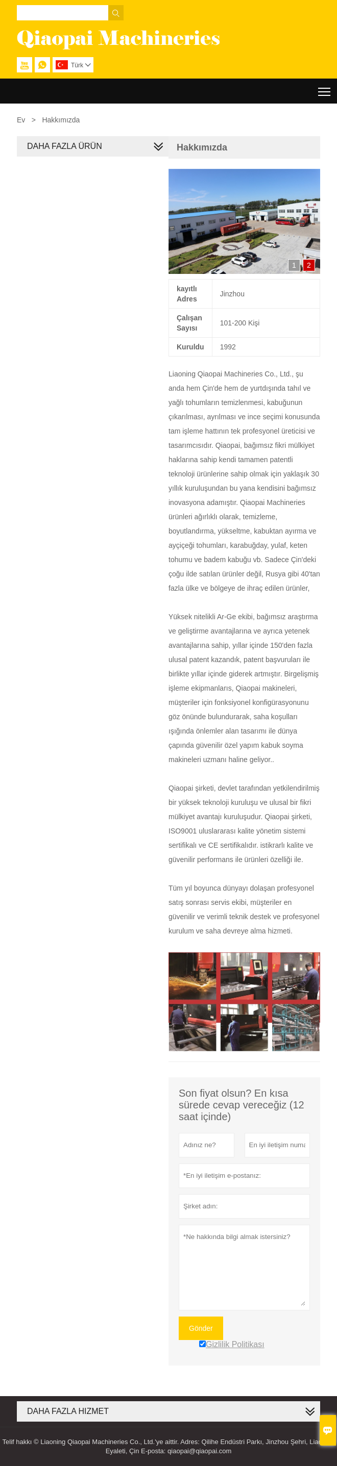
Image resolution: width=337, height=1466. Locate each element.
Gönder (201, 1328)
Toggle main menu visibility (325, 88)
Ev (21, 120)
